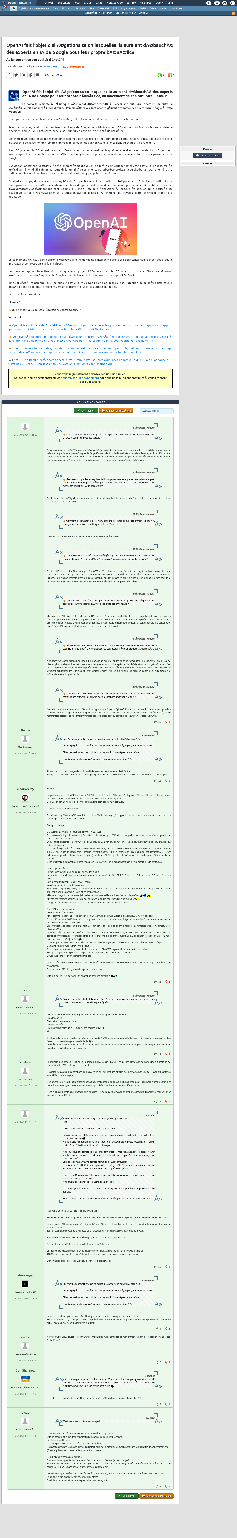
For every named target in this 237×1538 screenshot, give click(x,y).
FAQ (77, 2)
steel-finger (26, 1275)
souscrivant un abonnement (80, 378)
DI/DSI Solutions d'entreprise (34, 8)
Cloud (55, 8)
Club (170, 2)
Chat (99, 2)
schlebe (25, 1062)
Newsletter (114, 2)
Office (153, 8)
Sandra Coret (49, 66)
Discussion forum (207, 155)
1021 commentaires (73, 67)
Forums (48, 2)
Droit (159, 2)
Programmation (128, 8)
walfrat (25, 1337)
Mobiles (163, 8)
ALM (70, 8)
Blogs (88, 2)
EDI (115, 8)
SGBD (143, 8)
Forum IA (107, 13)
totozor (26, 990)
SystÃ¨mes (176, 8)
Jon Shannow (25, 1370)
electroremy (25, 789)
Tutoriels (64, 2)
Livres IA (143, 13)
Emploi (131, 2)
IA (63, 8)
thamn (25, 730)
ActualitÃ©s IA (92, 13)
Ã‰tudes (146, 2)
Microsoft (81, 8)
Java (92, 8)
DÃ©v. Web (103, 8)
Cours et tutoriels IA (125, 13)
